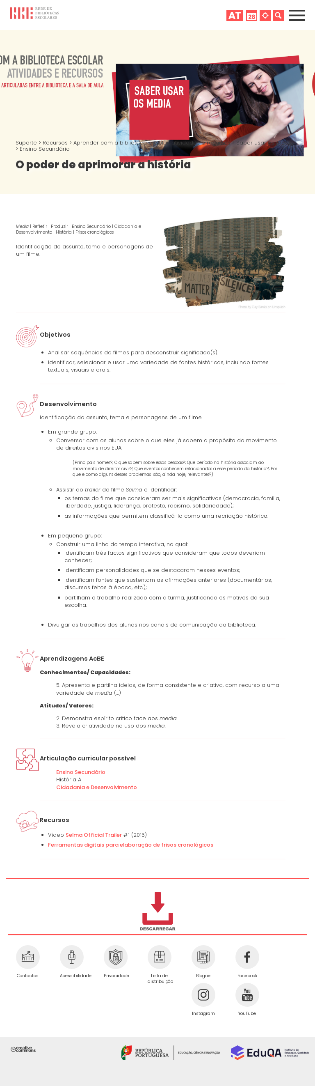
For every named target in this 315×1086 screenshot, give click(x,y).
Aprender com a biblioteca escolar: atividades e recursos (152, 143)
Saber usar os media (265, 143)
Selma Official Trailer (94, 835)
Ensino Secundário (45, 149)
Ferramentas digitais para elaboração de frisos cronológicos (130, 845)
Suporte (27, 143)
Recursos (56, 143)
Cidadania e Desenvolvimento (96, 787)
